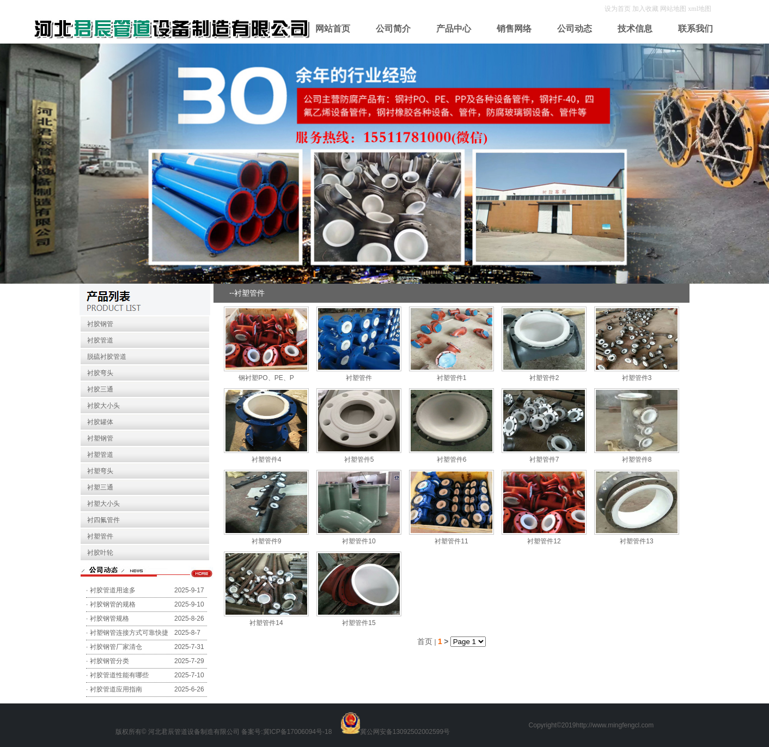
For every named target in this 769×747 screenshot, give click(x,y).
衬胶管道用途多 (113, 590)
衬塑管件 (100, 536)
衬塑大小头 (103, 503)
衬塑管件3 (637, 378)
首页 (424, 641)
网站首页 (332, 28)
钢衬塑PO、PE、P (266, 378)
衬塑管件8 (637, 459)
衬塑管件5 (359, 459)
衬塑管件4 (267, 459)
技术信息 (635, 28)
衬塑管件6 (452, 459)
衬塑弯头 (100, 471)
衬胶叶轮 (100, 552)
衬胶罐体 (100, 422)
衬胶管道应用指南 (116, 689)
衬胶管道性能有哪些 (119, 675)
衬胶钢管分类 (109, 661)
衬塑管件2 (544, 378)
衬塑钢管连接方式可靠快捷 (129, 632)
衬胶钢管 (100, 324)
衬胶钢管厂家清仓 (116, 647)
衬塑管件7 (544, 459)
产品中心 (453, 28)
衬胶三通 (100, 389)
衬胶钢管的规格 (113, 604)
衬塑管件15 (358, 623)
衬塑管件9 (267, 541)
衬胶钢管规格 (109, 618)
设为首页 (618, 9)
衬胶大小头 (103, 405)
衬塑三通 (100, 487)
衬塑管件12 (543, 541)
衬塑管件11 (451, 541)
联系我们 (695, 28)
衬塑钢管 (100, 438)
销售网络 (514, 28)
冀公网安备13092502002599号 (405, 732)
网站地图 (673, 9)
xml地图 (699, 9)
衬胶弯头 (100, 373)
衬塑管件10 (358, 541)
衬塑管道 (100, 454)
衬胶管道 (100, 340)
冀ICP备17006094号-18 (297, 732)
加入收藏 (646, 9)
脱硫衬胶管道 (106, 356)
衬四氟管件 (103, 520)
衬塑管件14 (266, 623)
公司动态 (574, 28)
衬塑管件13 (636, 541)
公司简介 (393, 28)
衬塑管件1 (452, 378)
